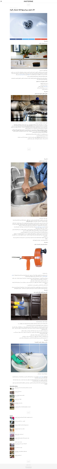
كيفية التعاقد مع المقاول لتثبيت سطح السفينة (21, 451)
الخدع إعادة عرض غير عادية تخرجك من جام (21, 443)
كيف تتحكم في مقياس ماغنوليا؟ (19, 434)
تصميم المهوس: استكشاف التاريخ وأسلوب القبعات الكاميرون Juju (23, 417)
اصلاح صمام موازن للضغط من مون (19, 395)
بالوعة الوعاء (45, 86)
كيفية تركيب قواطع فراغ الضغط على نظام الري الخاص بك (22, 406)
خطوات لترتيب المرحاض (18, 399)
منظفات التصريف (41, 376)
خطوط (29, 74)
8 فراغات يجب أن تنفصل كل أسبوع (19, 428)
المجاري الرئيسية (21, 74)
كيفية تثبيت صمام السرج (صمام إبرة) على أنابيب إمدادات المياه (23, 387)
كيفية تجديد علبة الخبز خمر (18, 447)
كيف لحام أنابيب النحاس (18, 391)
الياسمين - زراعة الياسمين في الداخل (20, 421)
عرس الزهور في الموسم (18, 455)
